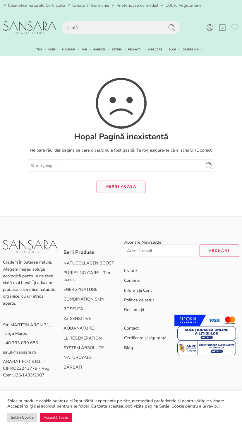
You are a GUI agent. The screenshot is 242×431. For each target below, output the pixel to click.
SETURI (117, 49)
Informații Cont (138, 290)
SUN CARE (155, 49)
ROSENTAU (75, 309)
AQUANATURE (78, 328)
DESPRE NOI (191, 49)
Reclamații (134, 310)
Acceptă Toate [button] (56, 417)
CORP (52, 49)
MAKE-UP (68, 49)
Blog (128, 348)
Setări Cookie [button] (22, 417)
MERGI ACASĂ (121, 186)
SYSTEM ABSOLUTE (83, 348)
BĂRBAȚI (99, 49)
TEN (39, 49)
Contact (131, 328)
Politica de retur (139, 300)
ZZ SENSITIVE (77, 318)
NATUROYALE (77, 357)
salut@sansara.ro (19, 352)
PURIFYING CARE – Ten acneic (86, 276)
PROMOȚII (135, 49)
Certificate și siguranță (145, 338)
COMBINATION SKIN (83, 299)
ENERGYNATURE (80, 289)
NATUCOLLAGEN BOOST (88, 263)
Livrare (130, 271)
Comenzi (132, 280)
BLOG (172, 49)
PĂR (84, 49)
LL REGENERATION (82, 338)
